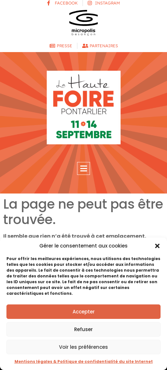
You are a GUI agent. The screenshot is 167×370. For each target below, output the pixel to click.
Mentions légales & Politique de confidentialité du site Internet (84, 361)
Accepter (84, 311)
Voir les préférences (83, 347)
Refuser (83, 329)
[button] (157, 246)
